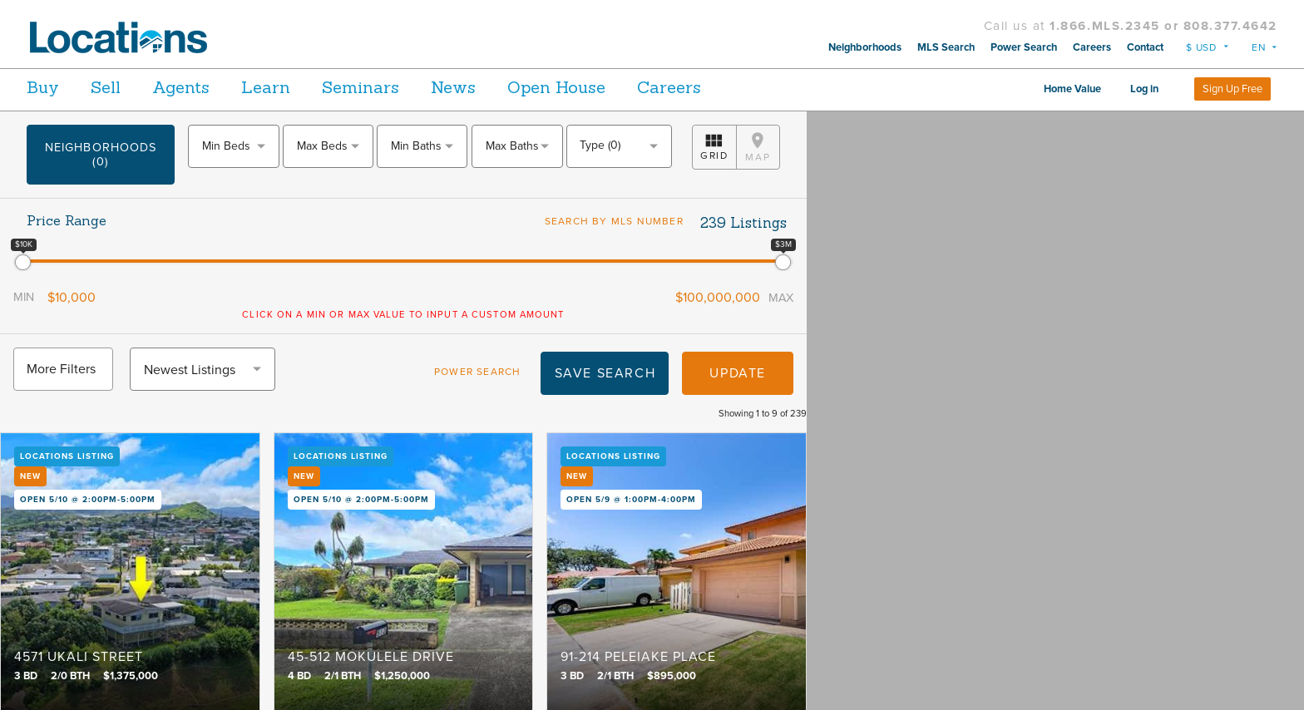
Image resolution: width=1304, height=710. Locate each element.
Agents (207, 86)
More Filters (74, 395)
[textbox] (233, 146)
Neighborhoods (864, 47)
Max (767, 311)
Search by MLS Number (616, 221)
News (519, 86)
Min (37, 310)
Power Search (1023, 47)
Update (724, 400)
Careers (1092, 47)
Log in (1144, 89)
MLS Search (946, 47)
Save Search (592, 400)
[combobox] (233, 146)
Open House (636, 86)
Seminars (413, 86)
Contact (1145, 47)
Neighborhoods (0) (100, 155)
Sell (119, 86)
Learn (305, 86)
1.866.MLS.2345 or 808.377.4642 (1163, 25)
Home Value (1072, 89)
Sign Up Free (1232, 89)
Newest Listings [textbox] (203, 396)
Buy (43, 86)
